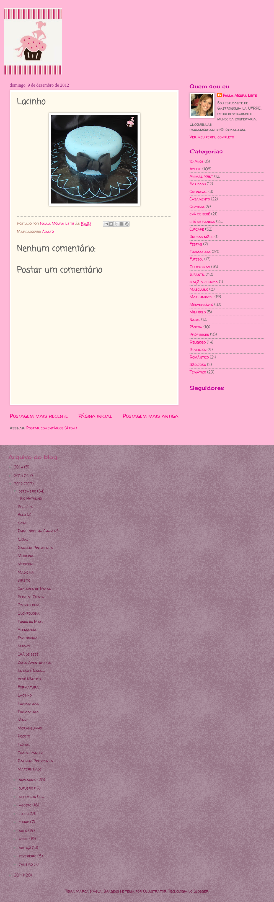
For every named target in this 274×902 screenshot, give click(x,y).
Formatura (200, 251)
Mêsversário (201, 304)
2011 (18, 875)
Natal (195, 319)
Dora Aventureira (34, 662)
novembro (28, 779)
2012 (19, 483)
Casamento (200, 199)
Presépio (25, 506)
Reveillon (198, 349)
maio (23, 830)
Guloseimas (200, 266)
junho (24, 821)
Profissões (199, 334)
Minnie (23, 719)
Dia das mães (201, 236)
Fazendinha (28, 637)
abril (24, 838)
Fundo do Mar (30, 621)
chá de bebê (200, 214)
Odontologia (29, 604)
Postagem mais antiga (151, 415)
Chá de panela (30, 752)
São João (198, 364)
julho (24, 813)
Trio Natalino (30, 498)
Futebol (196, 259)
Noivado (24, 645)
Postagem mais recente (39, 415)
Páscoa (196, 326)
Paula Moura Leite (240, 95)
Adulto (48, 231)
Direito (24, 580)
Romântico (199, 357)
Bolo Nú (24, 514)
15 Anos (196, 161)
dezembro (28, 491)
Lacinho (25, 695)
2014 (19, 467)
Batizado (198, 183)
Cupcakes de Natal (34, 588)
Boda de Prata (31, 596)
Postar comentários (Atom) (51, 428)
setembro (28, 796)
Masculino (199, 289)
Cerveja (197, 206)
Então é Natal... (31, 670)
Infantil (197, 274)
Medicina (25, 555)
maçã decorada (204, 281)
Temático (198, 372)
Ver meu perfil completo (212, 137)
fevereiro (28, 856)
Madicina (26, 572)
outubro (26, 788)
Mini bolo (198, 312)
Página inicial (95, 415)
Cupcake (197, 229)
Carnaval (198, 191)
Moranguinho (30, 728)
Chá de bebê (28, 654)
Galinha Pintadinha (35, 547)
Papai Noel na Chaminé (38, 531)
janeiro (26, 864)
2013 (19, 475)
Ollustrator (154, 891)
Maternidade (201, 296)
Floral (24, 744)
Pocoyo (24, 736)
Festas (196, 244)
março (25, 847)
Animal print (201, 176)
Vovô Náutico (29, 678)
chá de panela (202, 221)
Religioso (198, 342)
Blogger (200, 891)
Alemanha (27, 629)
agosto (25, 805)
